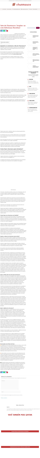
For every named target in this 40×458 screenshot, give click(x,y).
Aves (30, 86)
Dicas (31, 9)
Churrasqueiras (25, 9)
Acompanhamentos (16, 9)
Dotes (33, 456)
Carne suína (31, 101)
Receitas (9, 9)
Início (5, 9)
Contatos (35, 9)
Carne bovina (32, 94)
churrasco (23, 4)
